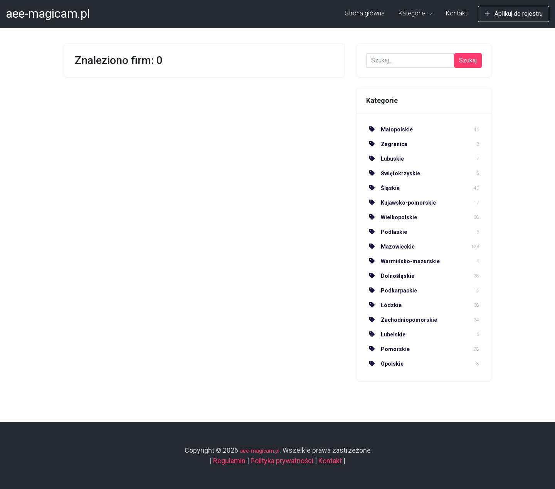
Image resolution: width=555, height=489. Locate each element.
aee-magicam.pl (48, 14)
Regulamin (229, 461)
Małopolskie (389, 129)
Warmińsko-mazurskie (403, 261)
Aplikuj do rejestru (513, 13)
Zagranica (386, 144)
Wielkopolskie (391, 217)
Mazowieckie (390, 247)
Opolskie (385, 364)
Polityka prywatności (282, 461)
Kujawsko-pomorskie (401, 203)
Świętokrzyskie (393, 173)
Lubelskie (385, 334)
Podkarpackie (391, 290)
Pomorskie (388, 349)
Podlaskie (386, 232)
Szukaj (468, 60)
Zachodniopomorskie (401, 320)
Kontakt (456, 13)
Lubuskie (385, 159)
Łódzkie (384, 305)
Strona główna (365, 13)
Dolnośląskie (390, 276)
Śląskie (383, 188)
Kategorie (415, 13)
